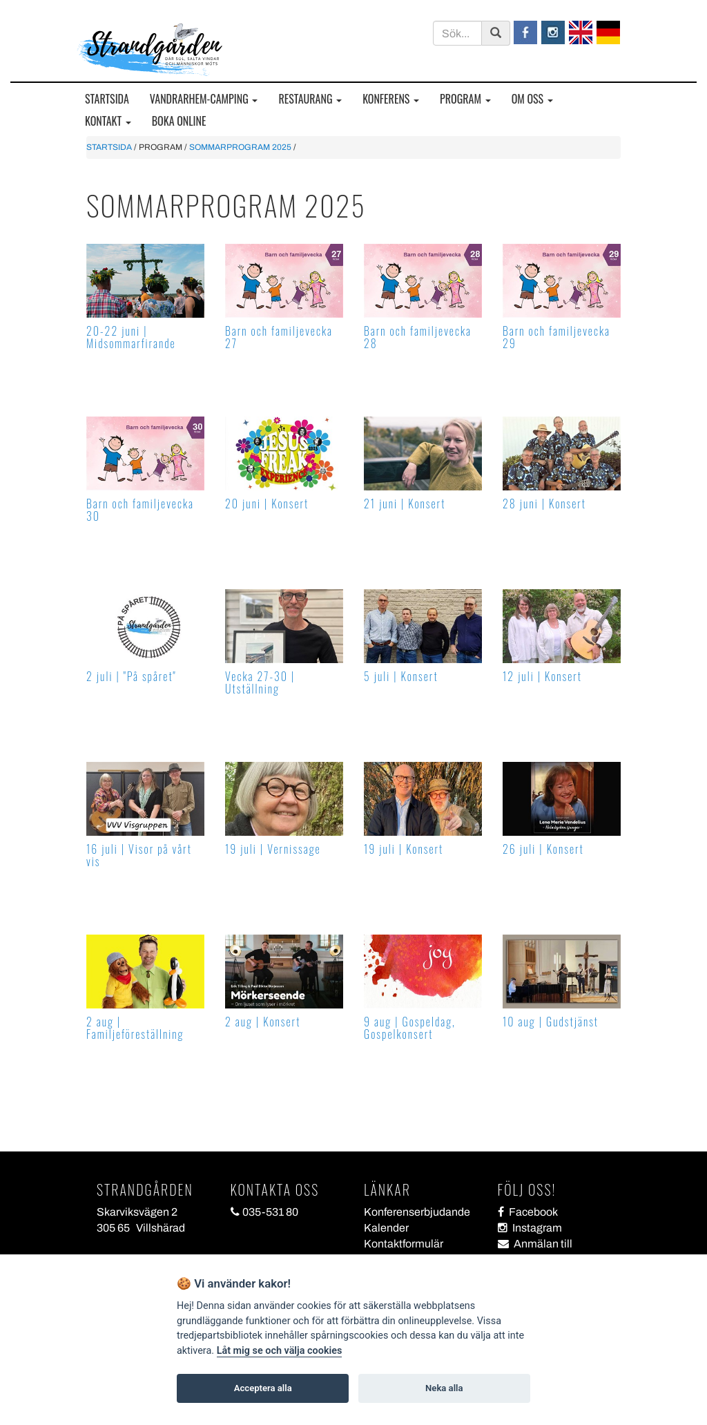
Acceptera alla (263, 1388)
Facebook (528, 1212)
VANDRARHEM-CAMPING (204, 99)
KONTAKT (108, 121)
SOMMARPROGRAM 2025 (240, 147)
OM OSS (532, 99)
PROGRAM (465, 99)
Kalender (386, 1228)
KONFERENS (390, 99)
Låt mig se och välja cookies (279, 1351)
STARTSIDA (107, 99)
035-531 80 (264, 1212)
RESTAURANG (310, 99)
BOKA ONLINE (179, 121)
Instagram (530, 1228)
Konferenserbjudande (417, 1212)
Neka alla (444, 1388)
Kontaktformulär (403, 1244)
